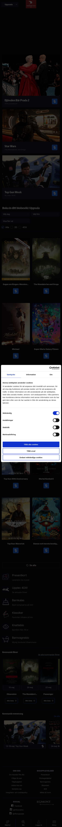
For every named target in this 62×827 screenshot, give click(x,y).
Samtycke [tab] (11, 374)
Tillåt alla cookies (31, 444)
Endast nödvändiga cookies (31, 457)
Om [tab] (51, 374)
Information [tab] (31, 374)
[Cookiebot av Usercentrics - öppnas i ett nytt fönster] (49, 368)
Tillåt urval (31, 451)
